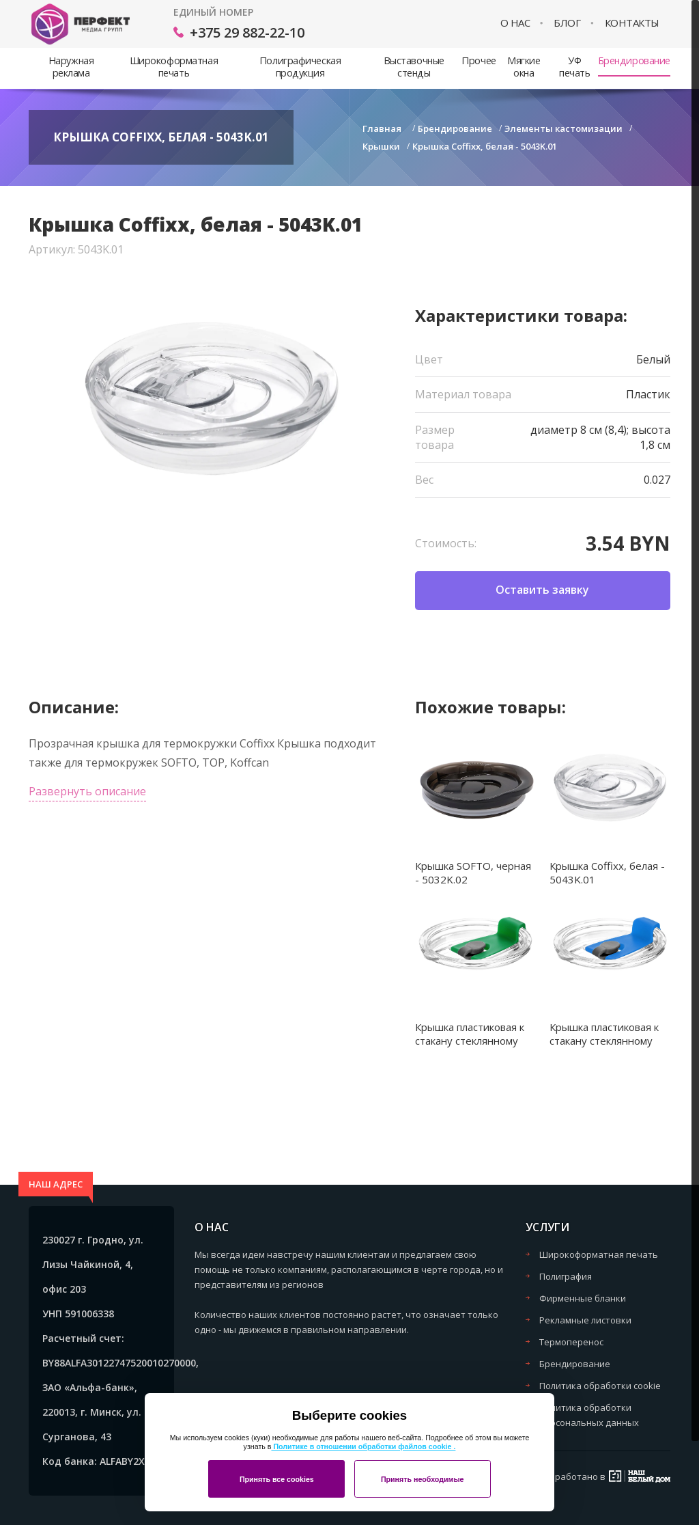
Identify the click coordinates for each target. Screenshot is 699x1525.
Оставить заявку (542, 589)
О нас (515, 22)
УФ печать (574, 66)
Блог (567, 22)
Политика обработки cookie (600, 1385)
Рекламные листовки (585, 1320)
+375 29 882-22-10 (247, 32)
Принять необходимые (422, 1479)
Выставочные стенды (414, 66)
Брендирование (634, 60)
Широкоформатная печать (174, 66)
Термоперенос (571, 1342)
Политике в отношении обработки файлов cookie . (363, 1446)
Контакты (632, 22)
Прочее (478, 60)
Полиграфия (565, 1276)
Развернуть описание (87, 791)
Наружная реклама (71, 66)
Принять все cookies (277, 1479)
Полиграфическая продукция (300, 66)
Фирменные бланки (582, 1298)
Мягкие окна (523, 66)
